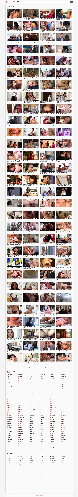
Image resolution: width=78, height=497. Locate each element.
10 (51, 367)
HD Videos (13, 2)
